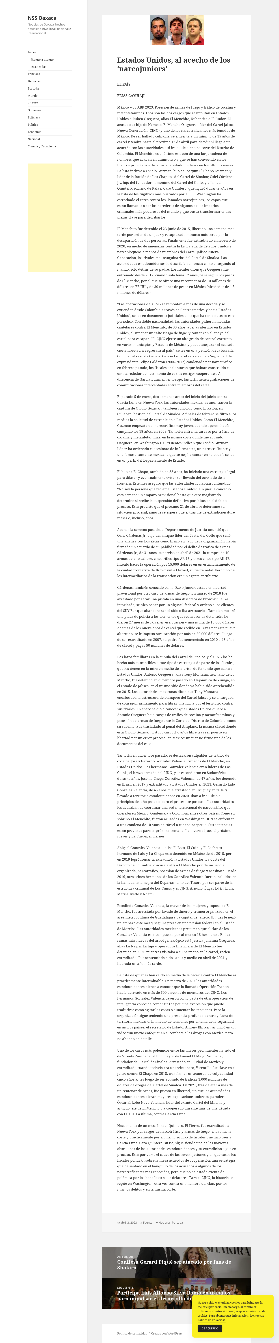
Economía (34, 132)
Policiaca (34, 74)
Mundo (33, 96)
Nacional (34, 139)
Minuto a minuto (42, 59)
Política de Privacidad (212, 1321)
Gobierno (34, 110)
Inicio (32, 52)
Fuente (147, 1223)
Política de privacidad (132, 1333)
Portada (33, 88)
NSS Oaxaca (42, 17)
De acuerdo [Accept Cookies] (210, 1330)
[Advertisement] (50, 218)
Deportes (34, 81)
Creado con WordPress (167, 1333)
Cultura (33, 103)
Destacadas (38, 67)
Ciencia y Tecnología (42, 146)
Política (33, 125)
